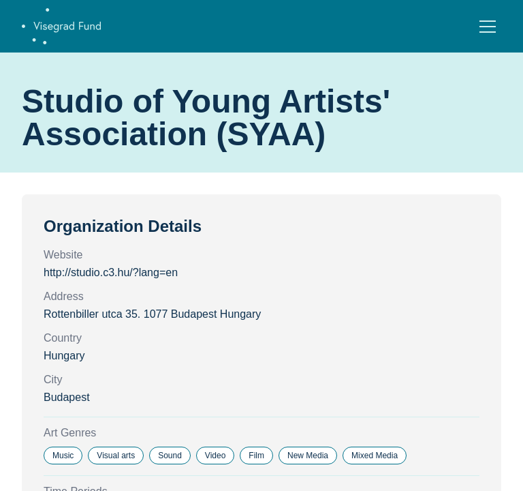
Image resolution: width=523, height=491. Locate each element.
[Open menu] (487, 26)
